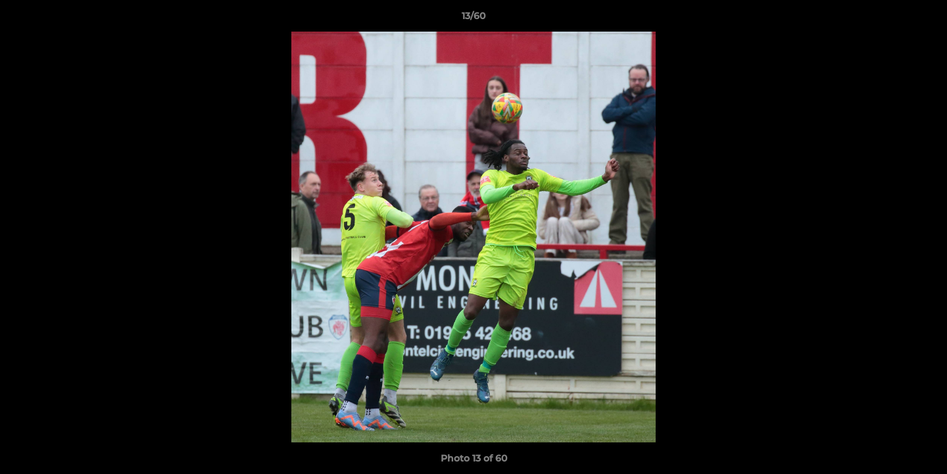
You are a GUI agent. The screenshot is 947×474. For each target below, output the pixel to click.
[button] (923, 19)
